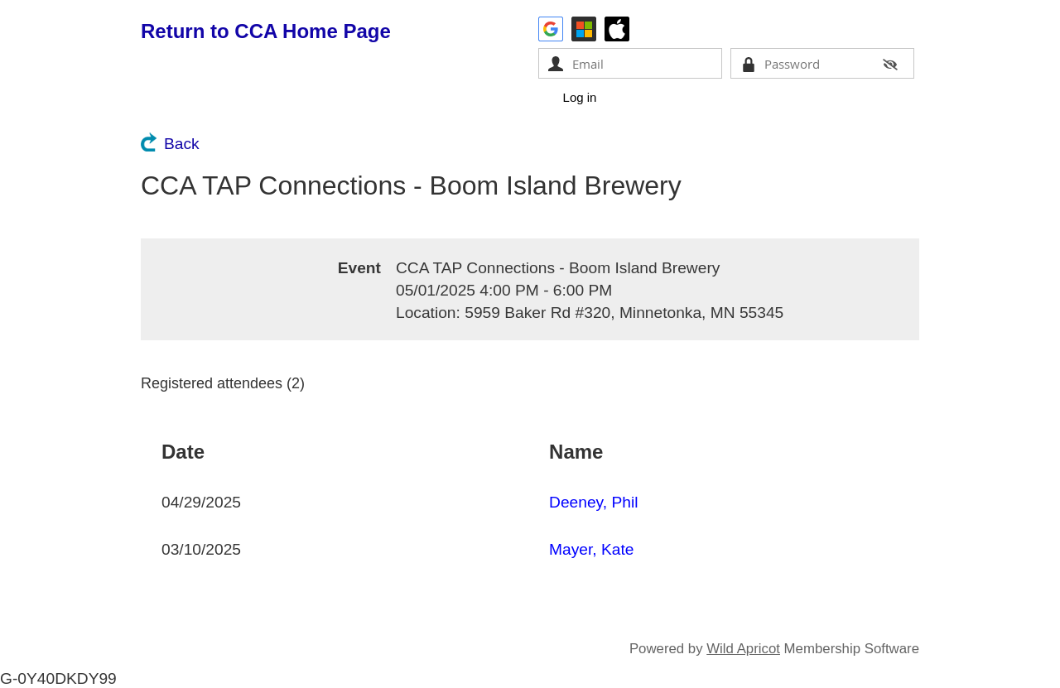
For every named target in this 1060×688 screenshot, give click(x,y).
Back (182, 143)
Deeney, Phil (593, 502)
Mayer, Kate (591, 549)
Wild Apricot (743, 649)
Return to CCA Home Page (266, 31)
